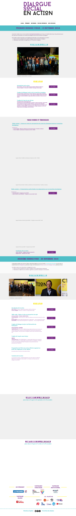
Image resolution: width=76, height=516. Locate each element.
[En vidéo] (53, 86)
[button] (42, 22)
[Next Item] (57, 61)
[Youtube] (36, 511)
